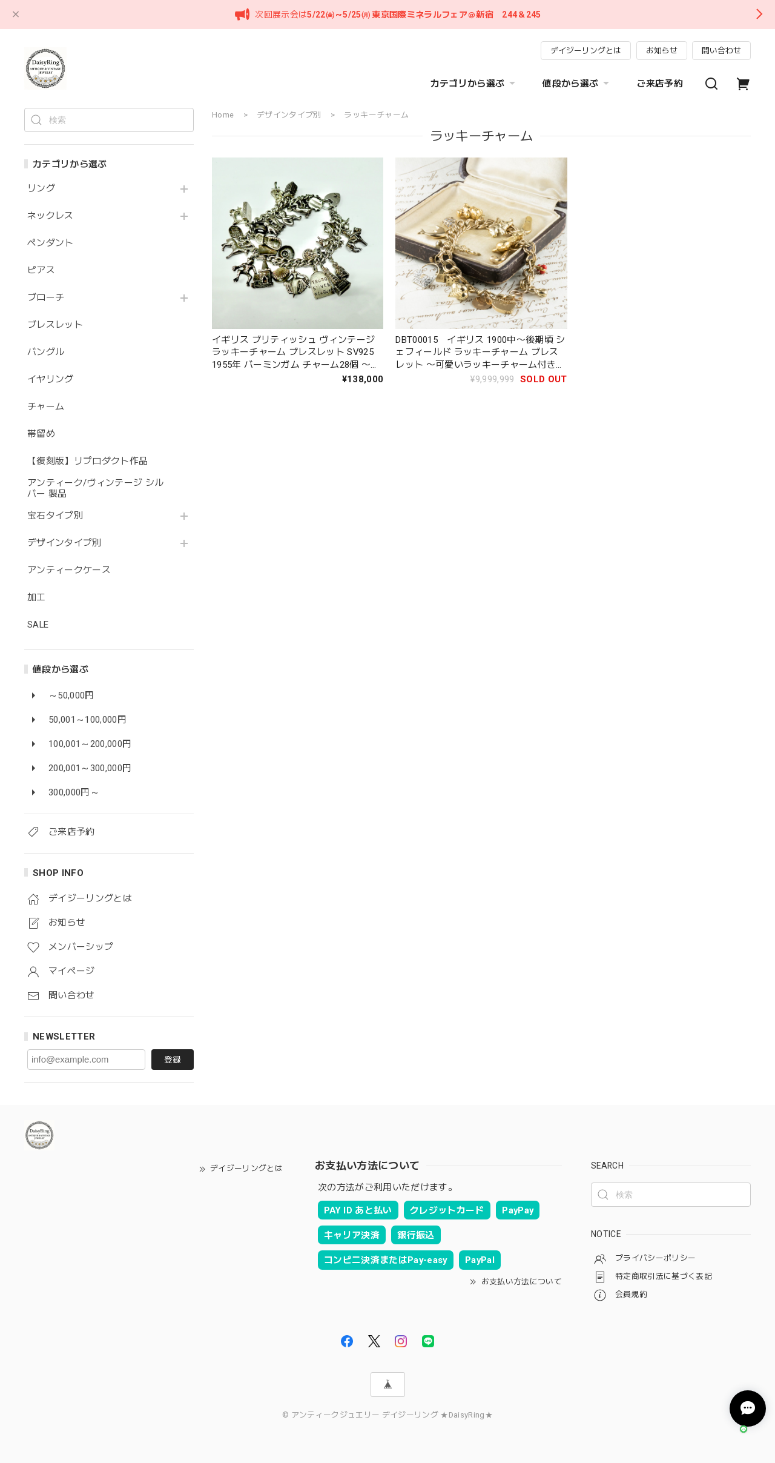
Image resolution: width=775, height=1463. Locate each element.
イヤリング (50, 379)
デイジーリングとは (585, 50)
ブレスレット (55, 325)
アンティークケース (69, 570)
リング (41, 189)
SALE (37, 625)
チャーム (45, 407)
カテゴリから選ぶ (474, 84)
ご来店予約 (659, 83)
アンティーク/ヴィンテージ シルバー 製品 (95, 488)
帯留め (41, 434)
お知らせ (662, 50)
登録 (172, 1059)
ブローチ (45, 298)
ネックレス (50, 216)
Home (223, 114)
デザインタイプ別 (64, 543)
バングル (45, 352)
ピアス (41, 270)
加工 (36, 597)
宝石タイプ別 (59, 516)
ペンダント (50, 243)
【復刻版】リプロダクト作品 (87, 461)
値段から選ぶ (577, 84)
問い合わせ (721, 50)
